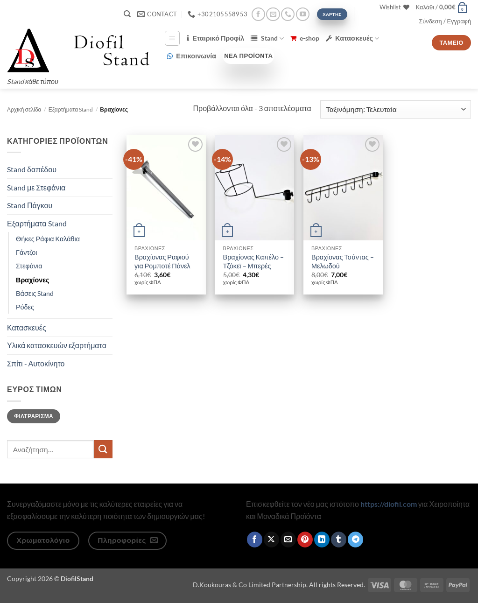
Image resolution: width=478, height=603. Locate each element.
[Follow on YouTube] (302, 14)
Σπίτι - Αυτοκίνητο (35, 363)
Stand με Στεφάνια (36, 187)
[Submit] (103, 449)
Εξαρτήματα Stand (71, 109)
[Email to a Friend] (288, 539)
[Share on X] (271, 539)
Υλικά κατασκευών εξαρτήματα (56, 345)
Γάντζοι (26, 252)
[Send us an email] (273, 14)
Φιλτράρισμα (33, 416)
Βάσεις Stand (35, 293)
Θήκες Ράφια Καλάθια (48, 239)
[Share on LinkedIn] (322, 539)
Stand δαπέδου (31, 169)
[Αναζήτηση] (127, 14)
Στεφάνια (29, 266)
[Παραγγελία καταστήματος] (395, 109)
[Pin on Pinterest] (305, 539)
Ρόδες (25, 307)
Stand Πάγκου (29, 205)
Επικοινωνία (191, 56)
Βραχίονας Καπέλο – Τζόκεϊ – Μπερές (253, 261)
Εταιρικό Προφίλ (215, 38)
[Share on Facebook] (254, 539)
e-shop (304, 38)
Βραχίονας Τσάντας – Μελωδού (342, 261)
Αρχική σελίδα (24, 109)
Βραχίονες (32, 280)
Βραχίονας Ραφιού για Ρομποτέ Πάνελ (162, 261)
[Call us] (288, 14)
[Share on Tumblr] (338, 539)
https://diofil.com (388, 503)
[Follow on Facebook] (258, 14)
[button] (442, 7)
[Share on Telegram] (355, 539)
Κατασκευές (352, 38)
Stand (267, 38)
